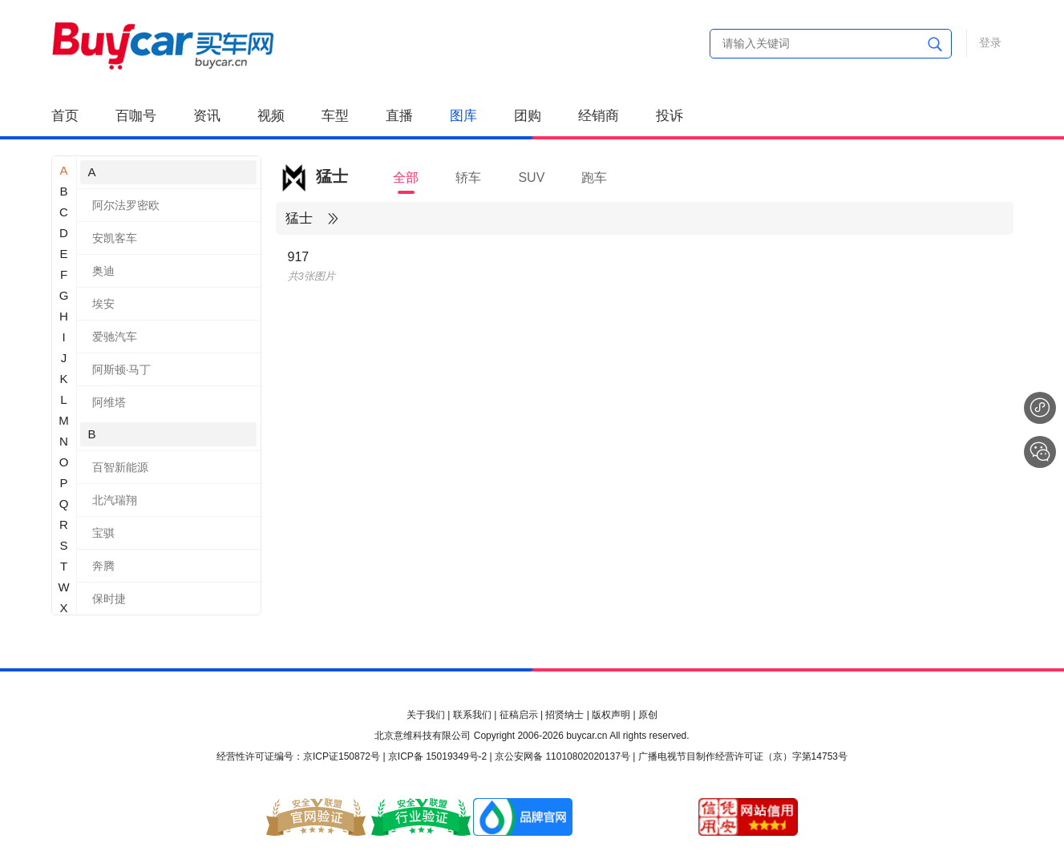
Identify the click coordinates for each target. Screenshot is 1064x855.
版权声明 (611, 714)
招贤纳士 (564, 714)
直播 (399, 115)
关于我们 (426, 714)
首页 (65, 115)
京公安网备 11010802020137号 (562, 756)
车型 (335, 115)
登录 (990, 42)
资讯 (206, 115)
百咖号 (135, 115)
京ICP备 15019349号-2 (437, 756)
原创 (647, 714)
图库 (463, 115)
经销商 (598, 115)
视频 (271, 115)
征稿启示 (519, 714)
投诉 (669, 115)
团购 (527, 115)
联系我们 (472, 714)
